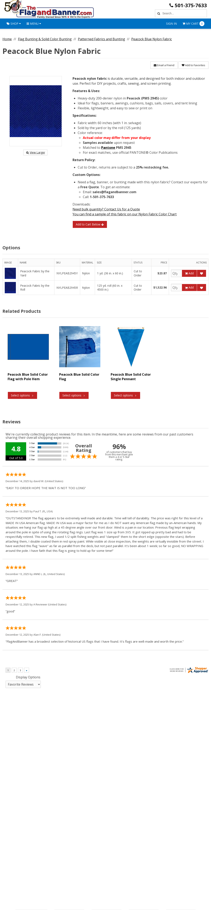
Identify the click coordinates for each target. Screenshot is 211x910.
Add (189, 273)
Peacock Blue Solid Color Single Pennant (131, 376)
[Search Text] (184, 13)
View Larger (35, 152)
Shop (14, 23)
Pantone (108, 147)
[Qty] (176, 273)
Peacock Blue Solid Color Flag (79, 376)
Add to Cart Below (90, 224)
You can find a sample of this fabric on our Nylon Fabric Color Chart (125, 214)
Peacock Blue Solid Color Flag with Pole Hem (28, 376)
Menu (34, 23)
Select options (22, 395)
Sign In (171, 23)
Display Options (28, 677)
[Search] (158, 13)
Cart (193, 23)
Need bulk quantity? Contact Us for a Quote (106, 209)
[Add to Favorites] (201, 273)
